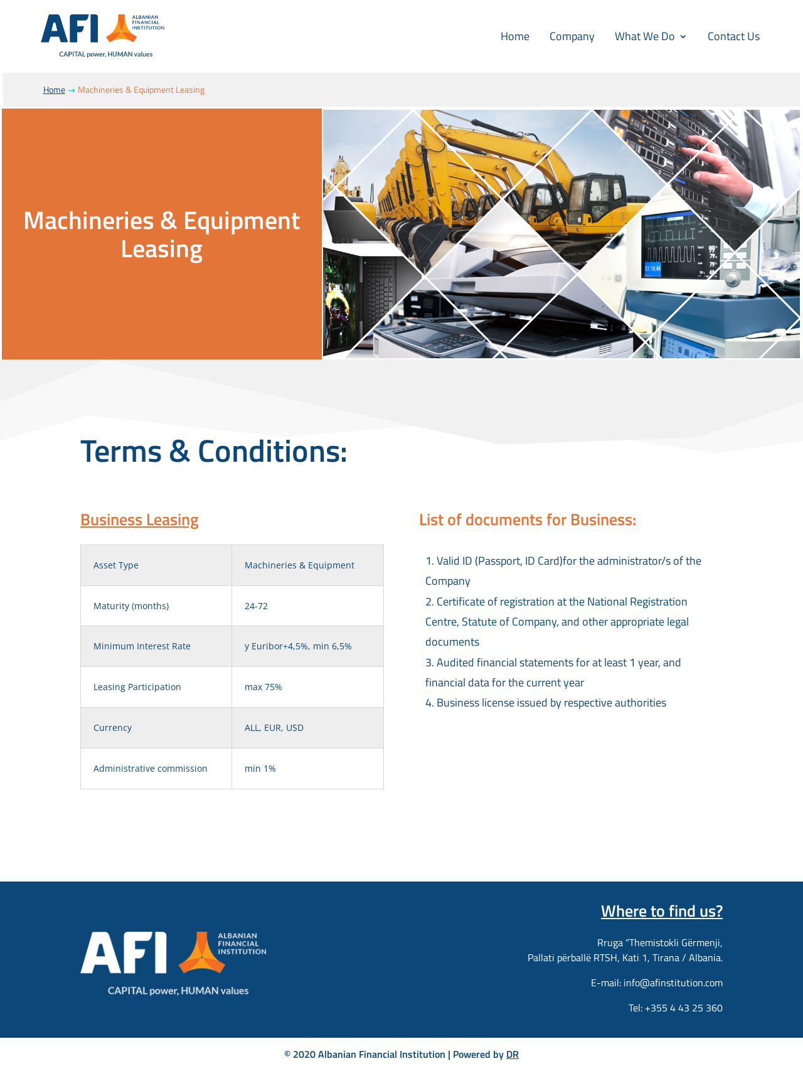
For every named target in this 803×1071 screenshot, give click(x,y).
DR (512, 1054)
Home (515, 36)
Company (572, 36)
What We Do (645, 36)
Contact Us (734, 36)
